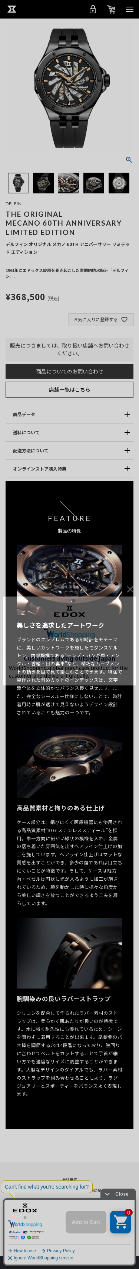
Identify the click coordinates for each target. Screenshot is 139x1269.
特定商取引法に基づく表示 (94, 1190)
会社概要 (69, 1179)
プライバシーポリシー (41, 1190)
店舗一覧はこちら (69, 389)
